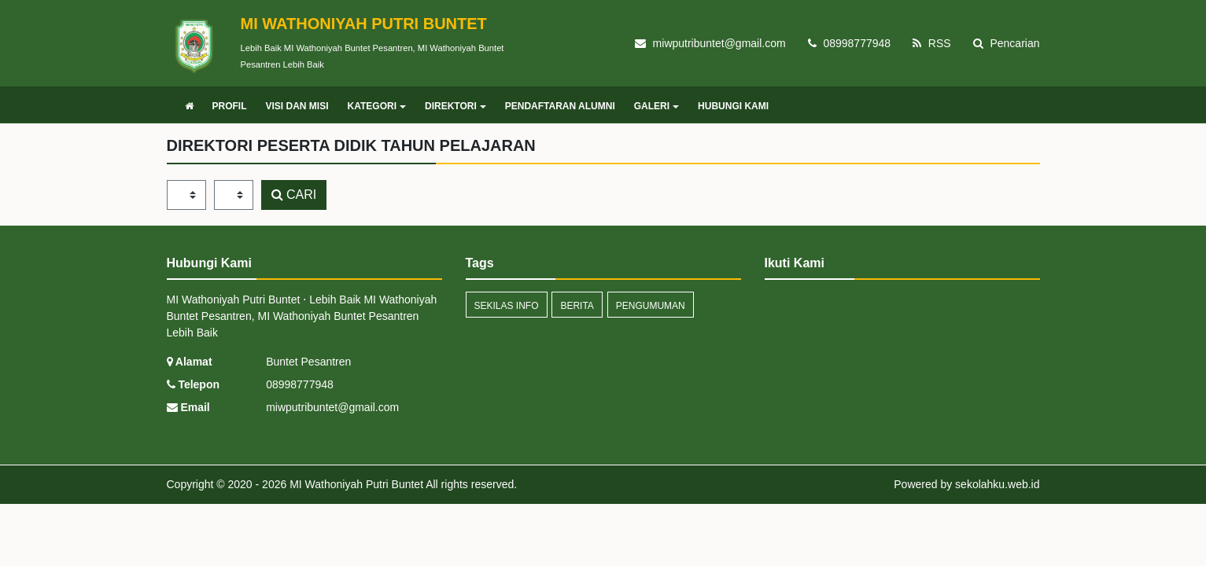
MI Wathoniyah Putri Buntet (354, 484)
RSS (932, 43)
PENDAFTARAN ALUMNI (560, 106)
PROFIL (229, 106)
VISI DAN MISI (297, 106)
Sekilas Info (506, 305)
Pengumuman (650, 305)
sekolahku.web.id (997, 484)
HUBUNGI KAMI (733, 106)
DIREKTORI (455, 106)
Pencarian (1006, 43)
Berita (576, 305)
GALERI (656, 106)
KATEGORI (377, 106)
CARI (294, 194)
